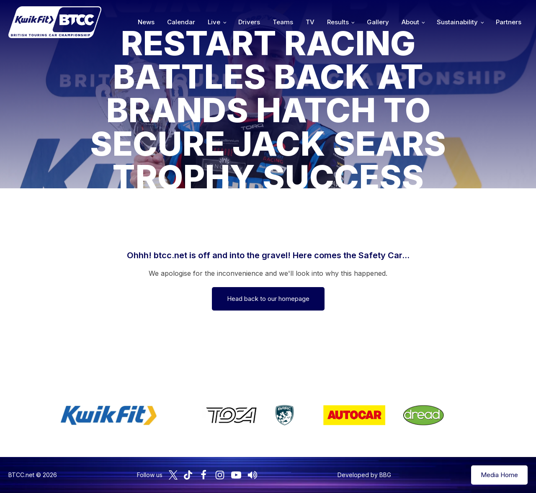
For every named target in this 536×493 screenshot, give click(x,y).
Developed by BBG (364, 474)
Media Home (499, 475)
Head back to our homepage (268, 299)
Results (338, 22)
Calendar (181, 22)
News (146, 22)
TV (310, 22)
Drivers (249, 22)
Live (214, 22)
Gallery (378, 22)
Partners (508, 22)
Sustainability (457, 22)
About (410, 22)
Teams (283, 22)
